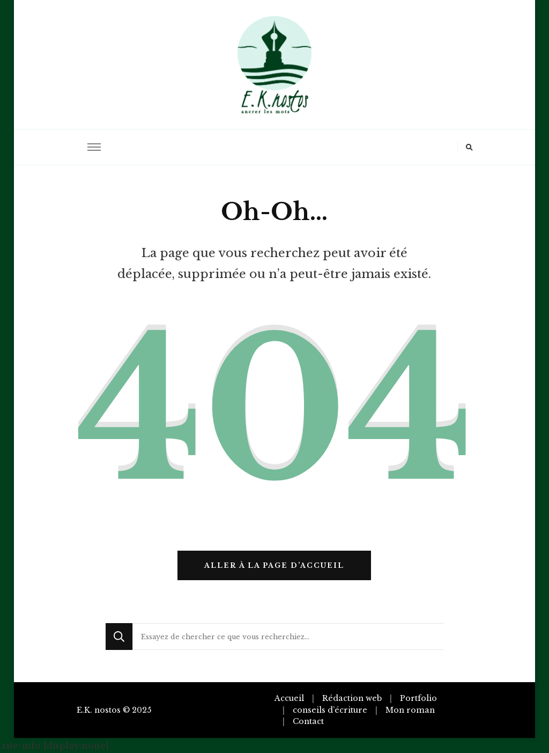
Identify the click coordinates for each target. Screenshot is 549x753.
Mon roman (410, 710)
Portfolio (418, 698)
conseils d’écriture (330, 710)
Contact (308, 721)
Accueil (289, 698)
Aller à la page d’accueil (274, 565)
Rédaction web (352, 698)
